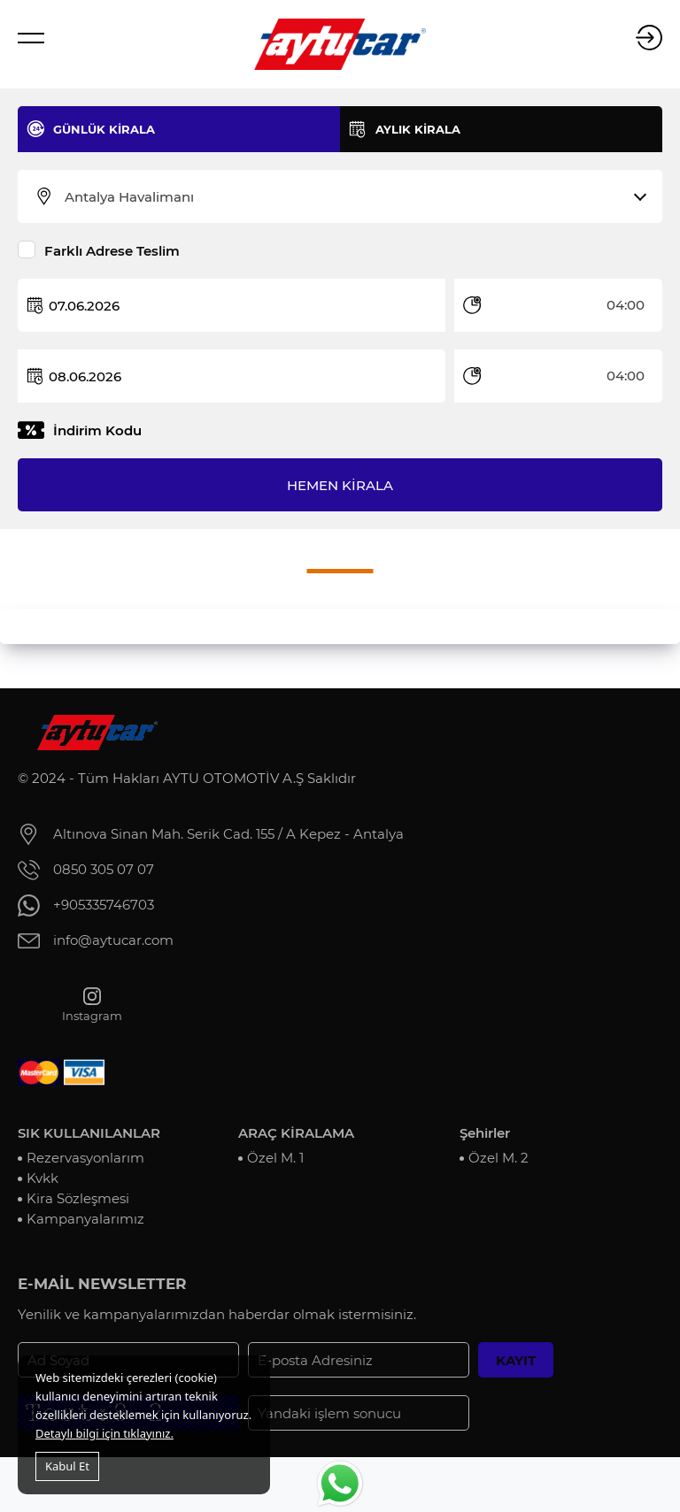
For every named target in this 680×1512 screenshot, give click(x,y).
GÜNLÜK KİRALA (104, 129)
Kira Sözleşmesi (78, 1198)
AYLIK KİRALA (417, 129)
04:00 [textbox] (626, 304)
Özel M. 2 (498, 1157)
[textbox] (351, 197)
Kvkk (42, 1178)
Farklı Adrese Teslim (112, 250)
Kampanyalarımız (85, 1218)
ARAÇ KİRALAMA (296, 1132)
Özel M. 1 (275, 1157)
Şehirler (485, 1132)
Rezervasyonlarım (85, 1157)
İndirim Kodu (97, 430)
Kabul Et (67, 1466)
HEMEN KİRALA (340, 485)
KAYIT (516, 1360)
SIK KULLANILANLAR (89, 1132)
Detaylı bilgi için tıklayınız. (104, 1433)
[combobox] (351, 197)
